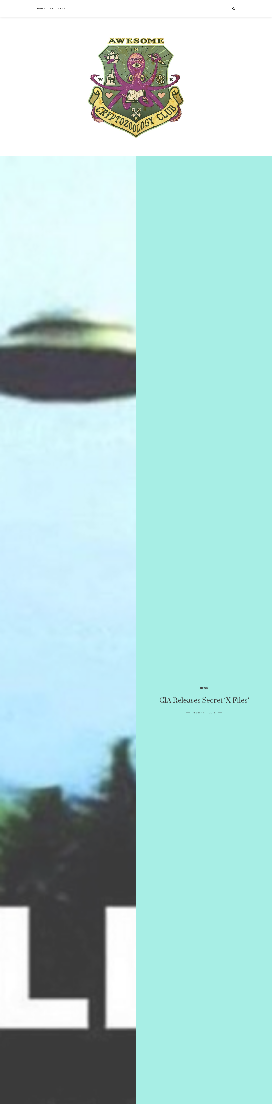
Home (41, 8)
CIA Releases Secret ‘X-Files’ (204, 700)
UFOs (204, 688)
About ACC (58, 8)
